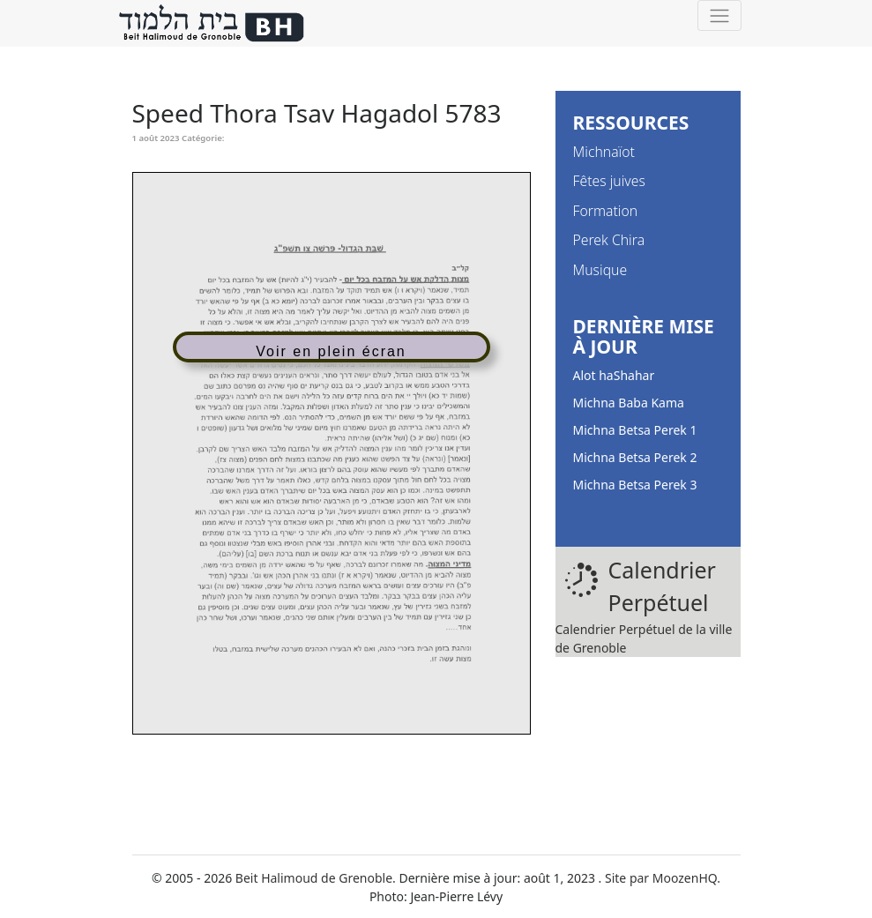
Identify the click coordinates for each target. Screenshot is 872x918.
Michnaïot (604, 151)
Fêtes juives (609, 180)
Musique (600, 270)
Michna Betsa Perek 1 (635, 430)
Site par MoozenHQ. (662, 877)
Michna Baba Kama (628, 402)
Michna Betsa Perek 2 (635, 457)
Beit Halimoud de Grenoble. (315, 877)
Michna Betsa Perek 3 (635, 484)
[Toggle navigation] (719, 15)
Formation (605, 210)
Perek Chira (609, 240)
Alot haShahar (614, 375)
